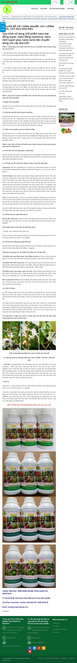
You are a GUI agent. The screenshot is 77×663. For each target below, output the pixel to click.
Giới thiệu (56, 632)
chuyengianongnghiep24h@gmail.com (11, 646)
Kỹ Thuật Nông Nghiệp (60, 629)
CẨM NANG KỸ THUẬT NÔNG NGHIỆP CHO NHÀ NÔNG (66, 99)
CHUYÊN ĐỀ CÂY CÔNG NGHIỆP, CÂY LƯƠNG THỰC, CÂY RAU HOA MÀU (34, 16)
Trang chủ (5, 16)
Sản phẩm (56, 626)
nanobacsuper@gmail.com (38, 642)
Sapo (8, 660)
